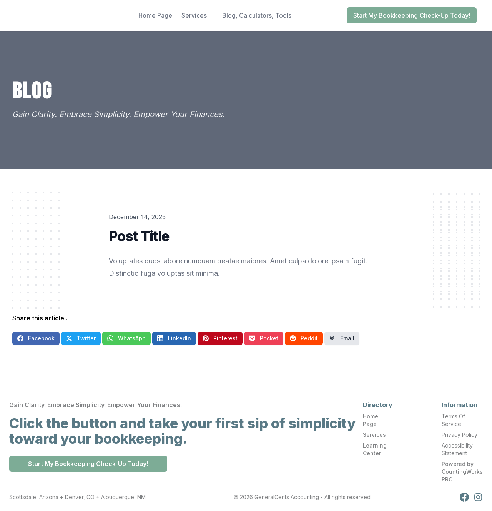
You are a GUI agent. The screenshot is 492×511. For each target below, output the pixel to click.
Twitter (81, 338)
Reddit (304, 338)
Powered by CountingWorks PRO (462, 472)
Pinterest (220, 338)
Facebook (36, 338)
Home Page (370, 420)
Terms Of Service (453, 420)
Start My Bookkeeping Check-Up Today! (411, 15)
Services (374, 434)
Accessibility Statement (457, 449)
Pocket (263, 338)
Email (341, 338)
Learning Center (375, 449)
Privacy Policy (459, 434)
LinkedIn (174, 338)
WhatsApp (126, 338)
